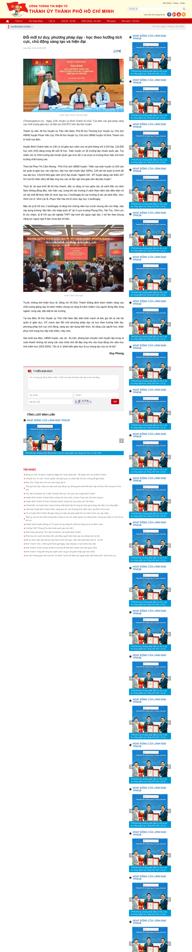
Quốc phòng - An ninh (91, 21)
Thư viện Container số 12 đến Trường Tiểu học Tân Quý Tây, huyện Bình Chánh (60, 493)
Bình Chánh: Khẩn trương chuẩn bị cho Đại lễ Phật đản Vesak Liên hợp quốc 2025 (61, 548)
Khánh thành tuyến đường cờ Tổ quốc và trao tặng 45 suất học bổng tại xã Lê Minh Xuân (64, 524)
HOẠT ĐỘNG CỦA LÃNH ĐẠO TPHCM (48, 420)
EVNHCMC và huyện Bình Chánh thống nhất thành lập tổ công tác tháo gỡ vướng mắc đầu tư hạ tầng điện (72, 505)
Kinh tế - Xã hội (69, 21)
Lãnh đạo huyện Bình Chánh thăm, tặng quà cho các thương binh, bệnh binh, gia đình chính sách (68, 509)
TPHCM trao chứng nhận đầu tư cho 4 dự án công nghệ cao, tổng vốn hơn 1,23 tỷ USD (63, 453)
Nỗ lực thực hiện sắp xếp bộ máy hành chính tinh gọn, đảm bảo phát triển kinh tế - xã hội (64, 540)
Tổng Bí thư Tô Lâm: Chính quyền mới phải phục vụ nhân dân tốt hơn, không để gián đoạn (65, 478)
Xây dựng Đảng (35, 21)
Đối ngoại (111, 21)
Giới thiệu (167, 3)
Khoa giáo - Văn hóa (130, 21)
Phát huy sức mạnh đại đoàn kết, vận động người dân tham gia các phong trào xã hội (63, 536)
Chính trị (18, 21)
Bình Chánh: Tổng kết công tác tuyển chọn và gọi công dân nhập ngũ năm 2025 (60, 552)
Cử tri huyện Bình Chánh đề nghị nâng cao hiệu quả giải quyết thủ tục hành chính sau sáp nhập (67, 513)
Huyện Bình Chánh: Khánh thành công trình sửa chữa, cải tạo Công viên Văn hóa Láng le (64, 497)
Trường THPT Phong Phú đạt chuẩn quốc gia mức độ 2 (50, 528)
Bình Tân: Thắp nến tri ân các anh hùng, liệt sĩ (45, 482)
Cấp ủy (52, 21)
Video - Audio (179, 3)
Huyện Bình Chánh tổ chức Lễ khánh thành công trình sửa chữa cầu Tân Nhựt (60, 501)
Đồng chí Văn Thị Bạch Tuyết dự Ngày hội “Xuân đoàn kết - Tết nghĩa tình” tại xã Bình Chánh (66, 475)
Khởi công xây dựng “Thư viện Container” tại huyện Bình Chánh (53, 532)
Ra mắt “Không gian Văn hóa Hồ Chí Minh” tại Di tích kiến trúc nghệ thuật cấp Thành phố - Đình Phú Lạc (71, 555)
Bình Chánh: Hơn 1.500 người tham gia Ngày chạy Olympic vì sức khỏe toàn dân (61, 544)
